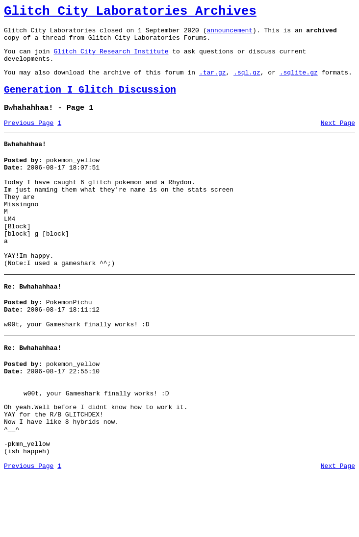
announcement (229, 34)
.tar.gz (212, 82)
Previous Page (28, 137)
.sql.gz (246, 82)
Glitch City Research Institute (110, 58)
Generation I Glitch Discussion (90, 101)
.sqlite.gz (299, 82)
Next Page (338, 137)
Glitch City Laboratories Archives (130, 13)
